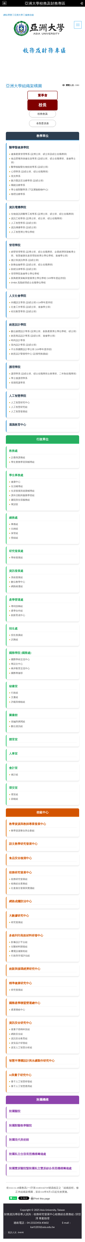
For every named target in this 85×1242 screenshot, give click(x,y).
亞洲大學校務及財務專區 (45, 3)
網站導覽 (7, 15)
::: (2, 14)
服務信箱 (29, 15)
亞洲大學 (18, 15)
